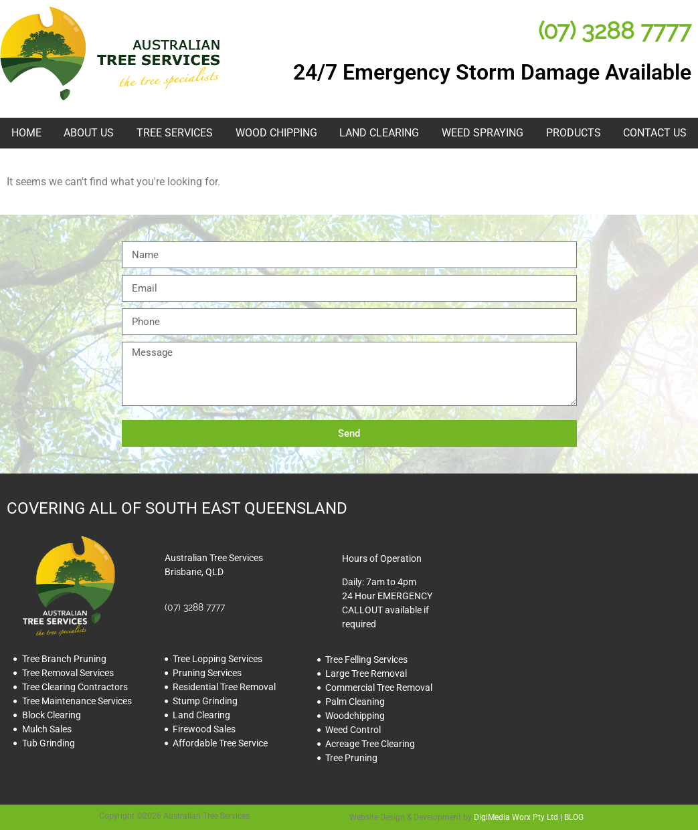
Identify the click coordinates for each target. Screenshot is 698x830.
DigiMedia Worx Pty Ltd (516, 817)
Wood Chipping (276, 132)
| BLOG (571, 817)
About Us (89, 132)
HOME (26, 132)
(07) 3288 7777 (614, 30)
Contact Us (655, 132)
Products (573, 132)
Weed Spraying (482, 132)
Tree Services (175, 132)
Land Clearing (379, 132)
